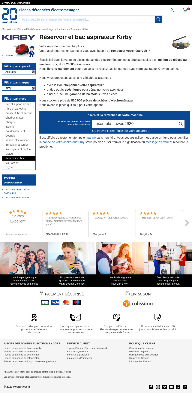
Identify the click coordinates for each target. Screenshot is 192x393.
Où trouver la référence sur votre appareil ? (120, 130)
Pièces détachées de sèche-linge (22, 354)
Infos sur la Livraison (78, 354)
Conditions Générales (141, 348)
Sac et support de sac (18, 104)
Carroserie (11, 162)
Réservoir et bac (15, 158)
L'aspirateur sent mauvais (16, 197)
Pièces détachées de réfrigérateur (22, 358)
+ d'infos (67, 372)
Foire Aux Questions (77, 351)
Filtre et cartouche (15, 108)
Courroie (10, 135)
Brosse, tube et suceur (18, 113)
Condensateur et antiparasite (15, 131)
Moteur (9, 153)
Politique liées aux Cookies (143, 354)
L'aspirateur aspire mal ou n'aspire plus (17, 191)
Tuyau (9, 167)
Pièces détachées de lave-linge (21, 351)
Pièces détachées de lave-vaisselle (23, 348)
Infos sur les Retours (140, 361)
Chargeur (10, 122)
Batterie (9, 126)
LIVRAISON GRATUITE (16, 2)
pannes (9, 55)
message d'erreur (157, 142)
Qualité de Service (139, 358)
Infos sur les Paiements (79, 358)
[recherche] (158, 19)
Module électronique (17, 140)
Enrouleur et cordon (16, 144)
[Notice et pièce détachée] (9, 15)
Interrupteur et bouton (18, 149)
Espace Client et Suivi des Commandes (88, 348)
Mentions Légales (138, 351)
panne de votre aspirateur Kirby (63, 142)
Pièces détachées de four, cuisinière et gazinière (30, 361)
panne (91, 137)
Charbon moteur (14, 117)
